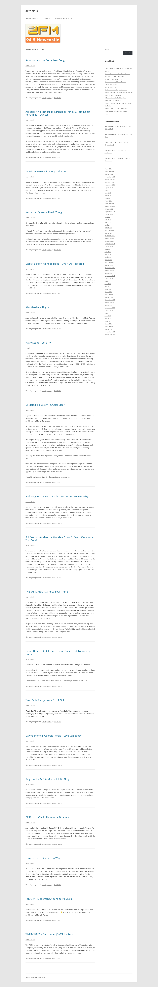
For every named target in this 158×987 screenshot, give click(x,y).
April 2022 (108, 289)
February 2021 (109, 327)
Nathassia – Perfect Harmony (114, 76)
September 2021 (110, 308)
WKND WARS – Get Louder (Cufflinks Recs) (49, 934)
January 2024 (109, 233)
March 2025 (108, 201)
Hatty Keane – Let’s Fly (38, 342)
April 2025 (108, 198)
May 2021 (108, 319)
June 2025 (108, 193)
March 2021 (108, 324)
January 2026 (109, 174)
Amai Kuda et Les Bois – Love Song (45, 60)
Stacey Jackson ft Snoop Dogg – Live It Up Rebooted (55, 263)
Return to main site (33, 18)
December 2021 (110, 300)
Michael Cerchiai (110, 150)
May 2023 (108, 254)
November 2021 (110, 302)
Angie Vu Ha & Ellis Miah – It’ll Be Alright (48, 779)
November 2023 (110, 238)
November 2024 (110, 206)
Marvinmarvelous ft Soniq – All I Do (46, 171)
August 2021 (109, 311)
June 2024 (108, 220)
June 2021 (108, 316)
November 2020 (110, 335)
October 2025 (109, 182)
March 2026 (108, 169)
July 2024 (107, 217)
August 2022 (109, 278)
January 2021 (109, 329)
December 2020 (110, 332)
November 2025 (110, 180)
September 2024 (110, 212)
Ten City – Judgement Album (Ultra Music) (49, 898)
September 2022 (110, 276)
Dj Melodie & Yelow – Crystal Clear (45, 404)
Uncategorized (46, 98)
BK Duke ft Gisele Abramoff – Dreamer (47, 817)
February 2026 (109, 172)
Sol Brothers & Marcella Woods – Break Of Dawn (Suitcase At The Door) (60, 538)
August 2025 (109, 188)
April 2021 (108, 321)
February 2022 (109, 294)
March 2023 (108, 260)
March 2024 (108, 228)
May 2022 (108, 286)
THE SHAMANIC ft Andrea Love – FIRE (47, 591)
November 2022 (110, 270)
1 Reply (28, 348)
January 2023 (109, 265)
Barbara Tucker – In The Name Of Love (117, 74)
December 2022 (110, 268)
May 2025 (108, 196)
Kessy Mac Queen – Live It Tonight (45, 212)
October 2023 (109, 241)
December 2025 (110, 177)
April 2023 (108, 257)
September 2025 (110, 185)
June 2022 (108, 284)
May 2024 (108, 222)
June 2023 (108, 252)
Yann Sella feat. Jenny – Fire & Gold (45, 700)
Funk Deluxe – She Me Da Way (43, 858)
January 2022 (109, 297)
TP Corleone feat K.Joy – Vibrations (116, 90)
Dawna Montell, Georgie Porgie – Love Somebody (53, 735)
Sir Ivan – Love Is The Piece (113, 79)
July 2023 (107, 249)
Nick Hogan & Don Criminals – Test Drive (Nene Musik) (57, 496)
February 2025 (109, 204)
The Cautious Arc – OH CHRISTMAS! (116, 109)
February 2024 (109, 230)
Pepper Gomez (109, 142)
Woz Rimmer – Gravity (112, 87)
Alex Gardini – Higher (38, 307)
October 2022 (109, 273)
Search (107, 49)
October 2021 (109, 305)
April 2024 (108, 225)
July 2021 (107, 313)
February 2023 (109, 262)
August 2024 (109, 214)
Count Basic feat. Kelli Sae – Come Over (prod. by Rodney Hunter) (58, 652)
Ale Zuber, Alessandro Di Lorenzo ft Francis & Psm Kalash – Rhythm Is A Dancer (59, 113)
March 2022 (108, 292)
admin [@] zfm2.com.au (63, 18)
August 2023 (109, 246)
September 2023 (110, 244)
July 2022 (107, 281)
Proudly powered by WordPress (35, 978)
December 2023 (110, 236)
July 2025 (107, 190)
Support (47, 18)
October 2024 (109, 209)
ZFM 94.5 (32, 11)
